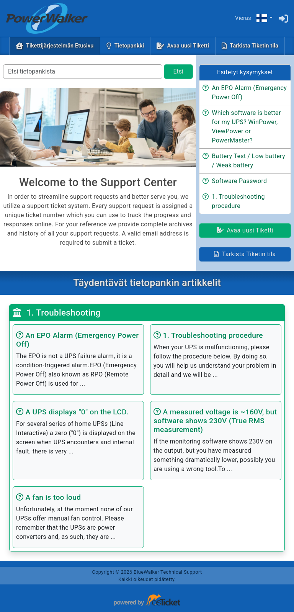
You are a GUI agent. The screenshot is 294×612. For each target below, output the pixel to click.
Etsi (178, 71)
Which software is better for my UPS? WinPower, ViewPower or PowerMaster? (246, 126)
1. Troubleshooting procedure (238, 201)
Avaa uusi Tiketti (188, 46)
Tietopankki (129, 46)
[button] (264, 18)
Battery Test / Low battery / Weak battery (248, 160)
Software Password (239, 181)
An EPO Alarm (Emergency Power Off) (249, 92)
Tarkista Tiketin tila (254, 46)
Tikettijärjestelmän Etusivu (61, 45)
